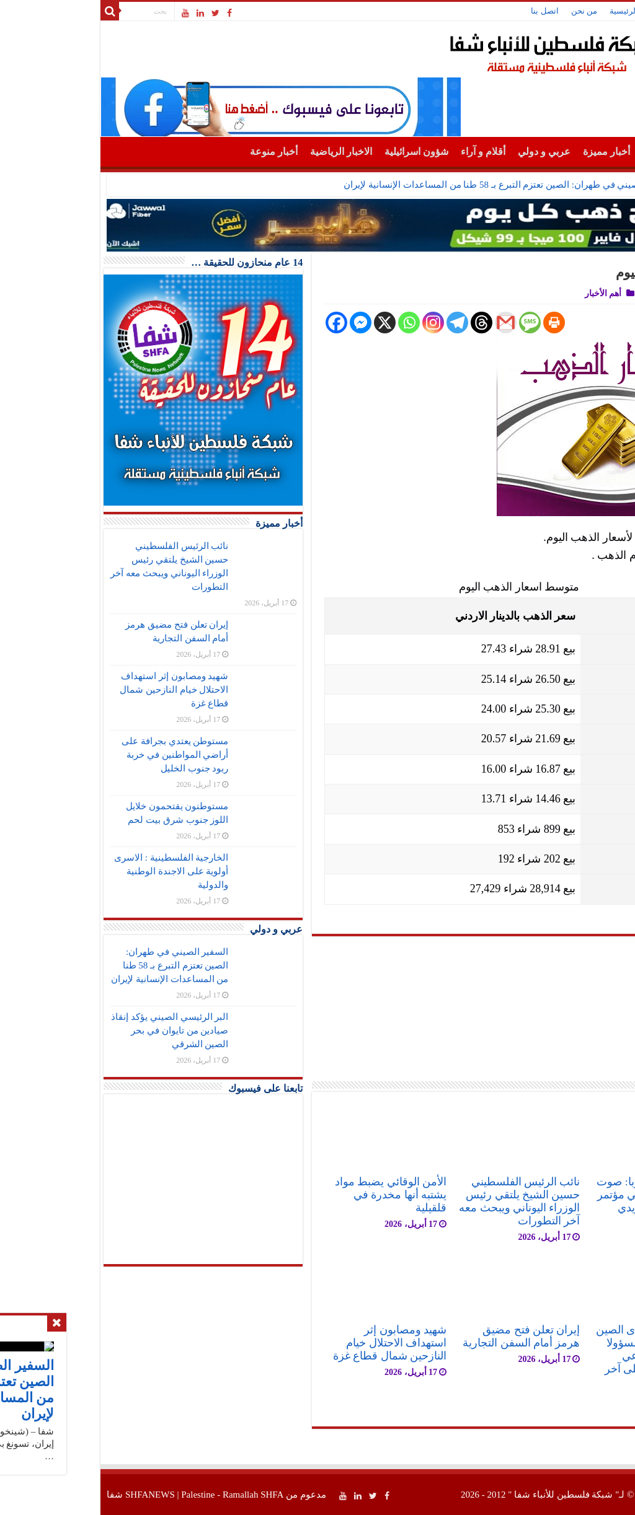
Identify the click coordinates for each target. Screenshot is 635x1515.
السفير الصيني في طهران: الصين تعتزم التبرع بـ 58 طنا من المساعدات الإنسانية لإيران (411, 185)
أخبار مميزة (509, 151)
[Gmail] (408, 322)
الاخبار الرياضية (244, 151)
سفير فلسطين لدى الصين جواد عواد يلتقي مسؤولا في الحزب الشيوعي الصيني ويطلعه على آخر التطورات (557, 1356)
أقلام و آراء (385, 151)
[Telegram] (360, 322)
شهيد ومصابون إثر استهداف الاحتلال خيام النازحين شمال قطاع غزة (292, 1343)
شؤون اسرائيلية (319, 151)
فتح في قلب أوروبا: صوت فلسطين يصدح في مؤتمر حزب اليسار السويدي (557, 1194)
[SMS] (432, 322)
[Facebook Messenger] (263, 322)
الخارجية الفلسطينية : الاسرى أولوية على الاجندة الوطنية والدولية (74, 871)
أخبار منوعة (176, 151)
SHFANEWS (53, 1495)
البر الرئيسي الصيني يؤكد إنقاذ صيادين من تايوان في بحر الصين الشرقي (72, 1030)
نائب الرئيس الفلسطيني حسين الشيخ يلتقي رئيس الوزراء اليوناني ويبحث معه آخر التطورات (422, 1201)
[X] (287, 322)
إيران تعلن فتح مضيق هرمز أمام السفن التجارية (423, 1336)
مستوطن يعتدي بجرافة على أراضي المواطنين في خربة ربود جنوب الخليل (77, 754)
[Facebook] (239, 322)
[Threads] (384, 322)
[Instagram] (336, 322)
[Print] (457, 322)
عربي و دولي (446, 151)
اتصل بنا (447, 10)
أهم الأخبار (566, 154)
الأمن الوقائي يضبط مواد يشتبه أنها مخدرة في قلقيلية (293, 1194)
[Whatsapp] (311, 322)
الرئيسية (526, 10)
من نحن (487, 10)
